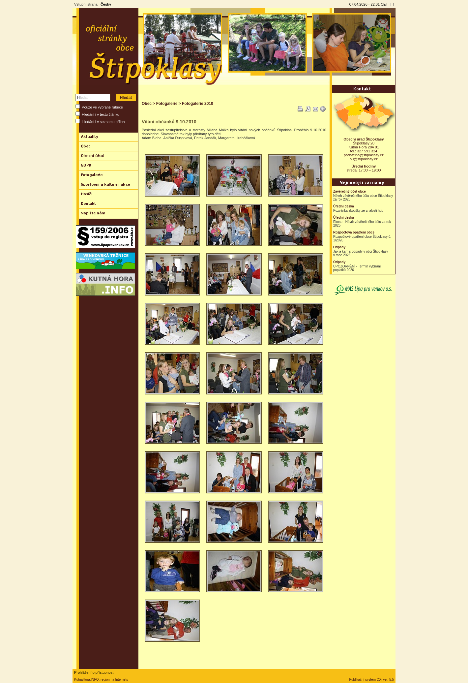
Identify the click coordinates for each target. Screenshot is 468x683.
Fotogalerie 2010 (197, 103)
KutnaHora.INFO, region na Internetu (101, 679)
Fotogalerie (167, 103)
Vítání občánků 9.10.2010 (169, 121)
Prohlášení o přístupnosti (94, 672)
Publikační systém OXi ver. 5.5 (371, 679)
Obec (147, 103)
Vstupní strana (86, 4)
